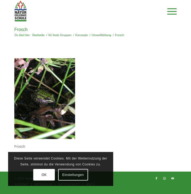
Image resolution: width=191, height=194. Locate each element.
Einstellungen (73, 175)
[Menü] (169, 11)
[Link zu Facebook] (156, 178)
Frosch (21, 29)
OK (44, 175)
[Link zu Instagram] (164, 178)
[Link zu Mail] (173, 178)
